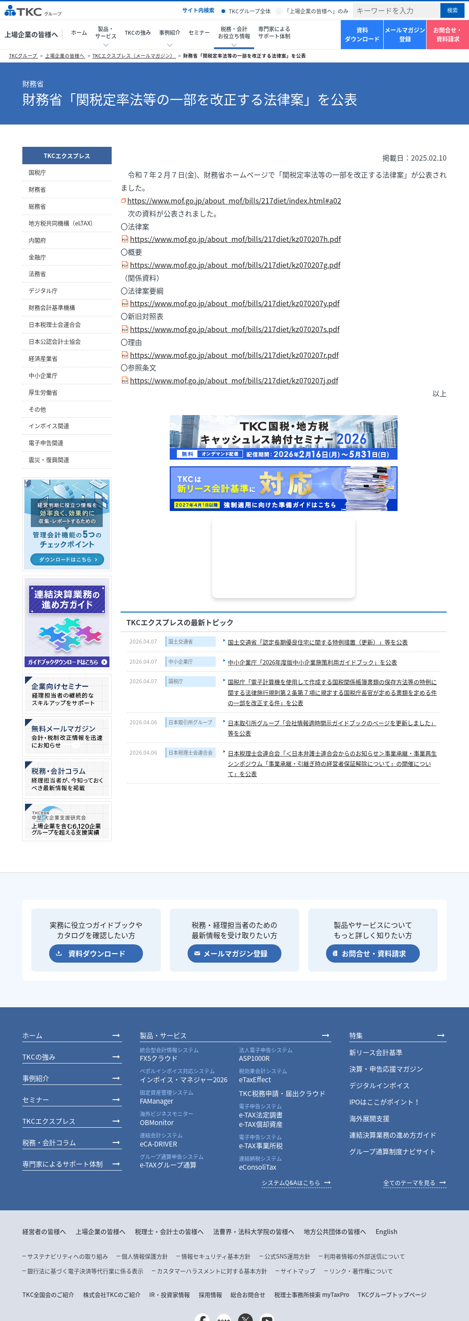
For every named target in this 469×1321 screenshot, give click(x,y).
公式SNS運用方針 (287, 1256)
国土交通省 (180, 641)
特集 (356, 1035)
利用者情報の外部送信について (364, 1256)
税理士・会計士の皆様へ (169, 1231)
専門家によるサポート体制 (274, 32)
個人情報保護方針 (144, 1256)
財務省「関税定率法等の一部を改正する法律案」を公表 (244, 55)
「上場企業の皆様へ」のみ (316, 11)
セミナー (199, 33)
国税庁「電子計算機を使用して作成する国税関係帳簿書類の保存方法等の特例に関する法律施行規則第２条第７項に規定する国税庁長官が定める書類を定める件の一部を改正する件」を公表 (332, 692)
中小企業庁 (180, 661)
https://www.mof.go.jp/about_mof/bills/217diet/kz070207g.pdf (235, 264)
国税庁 (175, 681)
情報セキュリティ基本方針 (216, 1256)
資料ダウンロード (362, 34)
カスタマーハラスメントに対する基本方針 (212, 1271)
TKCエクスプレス (67, 155)
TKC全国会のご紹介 (48, 1294)
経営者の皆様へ (44, 1231)
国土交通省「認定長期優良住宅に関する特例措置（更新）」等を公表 (318, 642)
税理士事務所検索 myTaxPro (311, 1294)
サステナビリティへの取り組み (67, 1256)
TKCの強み (138, 33)
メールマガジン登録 (405, 34)
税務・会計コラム (49, 1142)
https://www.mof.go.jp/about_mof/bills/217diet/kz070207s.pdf (234, 329)
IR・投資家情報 (169, 1294)
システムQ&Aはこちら (291, 1182)
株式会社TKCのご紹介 (112, 1294)
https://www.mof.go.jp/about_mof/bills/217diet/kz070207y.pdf (234, 303)
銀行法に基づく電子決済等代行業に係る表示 (85, 1271)
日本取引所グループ (190, 722)
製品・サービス (163, 1035)
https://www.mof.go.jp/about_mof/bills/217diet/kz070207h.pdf (235, 238)
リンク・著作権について (361, 1271)
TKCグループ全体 (250, 11)
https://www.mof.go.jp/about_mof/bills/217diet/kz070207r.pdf (234, 354)
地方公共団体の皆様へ (335, 1231)
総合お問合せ (247, 1294)
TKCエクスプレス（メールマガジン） (134, 55)
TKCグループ (23, 55)
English (387, 1231)
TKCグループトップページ (392, 1294)
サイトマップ (298, 1271)
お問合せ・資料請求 (447, 34)
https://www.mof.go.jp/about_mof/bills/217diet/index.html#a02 (234, 200)
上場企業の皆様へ (31, 34)
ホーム (79, 33)
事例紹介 (35, 1078)
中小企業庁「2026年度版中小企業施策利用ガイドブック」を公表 (312, 662)
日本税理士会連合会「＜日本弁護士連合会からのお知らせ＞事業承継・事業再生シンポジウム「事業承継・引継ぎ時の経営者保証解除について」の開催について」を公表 (332, 763)
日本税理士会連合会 (190, 752)
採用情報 (210, 1294)
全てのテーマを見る (409, 1182)
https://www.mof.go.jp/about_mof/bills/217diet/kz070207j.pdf (234, 380)
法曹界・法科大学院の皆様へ (253, 1231)
